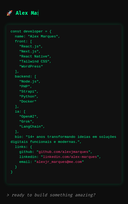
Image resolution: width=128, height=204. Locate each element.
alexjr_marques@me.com (59, 161)
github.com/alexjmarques (63, 151)
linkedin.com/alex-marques (70, 156)
